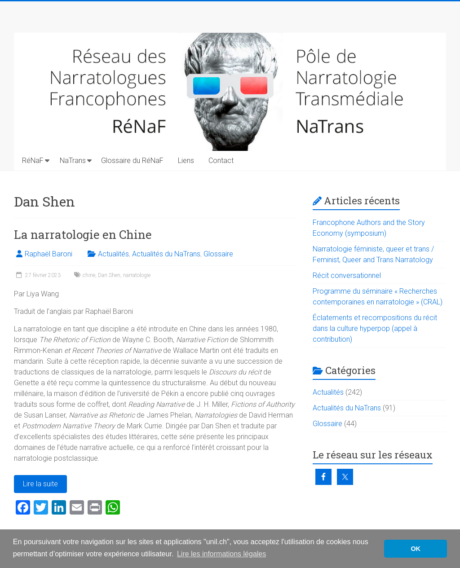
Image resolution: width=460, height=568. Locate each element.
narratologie (136, 275)
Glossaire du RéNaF (132, 160)
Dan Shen (109, 275)
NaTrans (73, 160)
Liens (186, 160)
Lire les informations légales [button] (221, 554)
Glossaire (218, 254)
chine (89, 275)
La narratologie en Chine (83, 234)
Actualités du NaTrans (166, 254)
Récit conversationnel (347, 275)
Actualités (113, 254)
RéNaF (33, 160)
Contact (221, 160)
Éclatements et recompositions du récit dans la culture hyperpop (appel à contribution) (375, 328)
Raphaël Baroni (48, 254)
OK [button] (415, 548)
